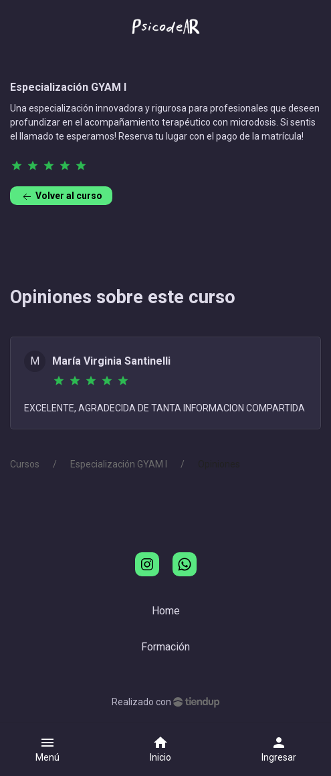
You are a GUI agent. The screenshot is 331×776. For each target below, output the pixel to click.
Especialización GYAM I (118, 464)
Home (166, 610)
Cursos (24, 464)
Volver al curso (61, 197)
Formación (165, 646)
